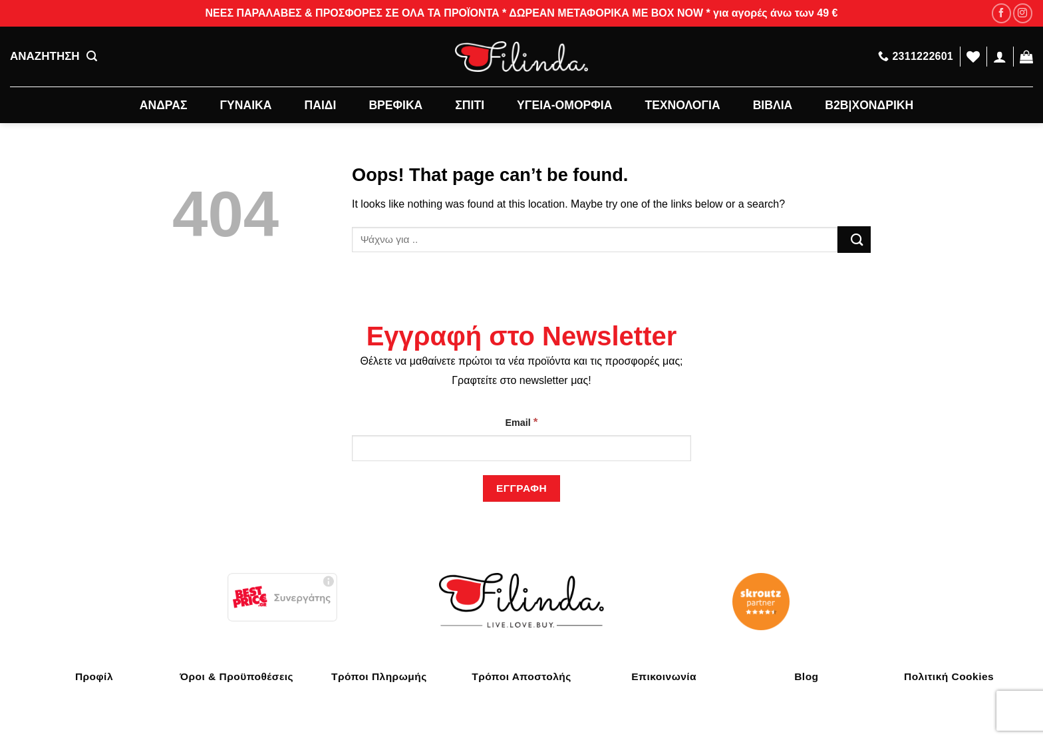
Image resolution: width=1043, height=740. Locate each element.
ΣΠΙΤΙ (469, 105)
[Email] (521, 448)
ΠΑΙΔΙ (321, 105)
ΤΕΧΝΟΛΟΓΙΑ (682, 105)
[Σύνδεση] (999, 56)
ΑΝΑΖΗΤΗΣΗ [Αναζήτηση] (53, 56)
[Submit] (854, 239)
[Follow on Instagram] (1022, 13)
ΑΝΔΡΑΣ (164, 105)
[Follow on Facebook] (1001, 13)
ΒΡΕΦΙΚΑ (395, 105)
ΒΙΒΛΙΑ (773, 105)
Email (521, 422)
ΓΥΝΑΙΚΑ (246, 105)
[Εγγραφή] (521, 488)
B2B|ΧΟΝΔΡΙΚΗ (869, 105)
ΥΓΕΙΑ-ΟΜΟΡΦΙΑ (564, 105)
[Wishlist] (973, 56)
